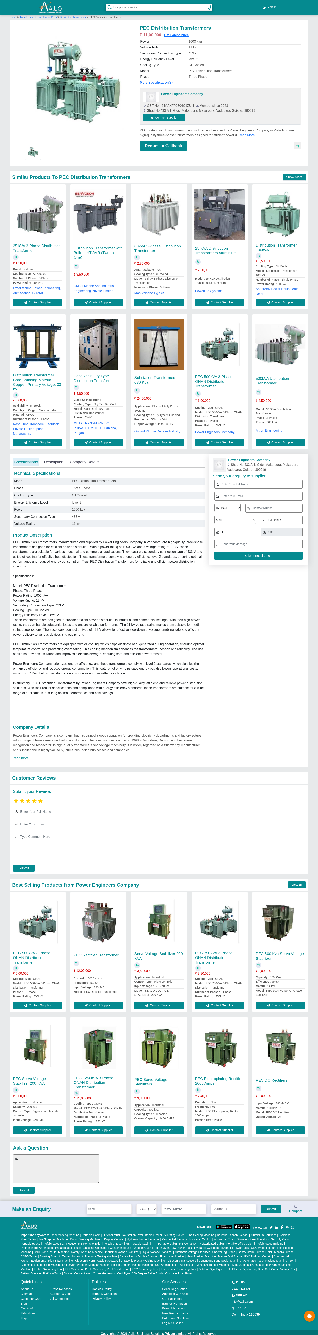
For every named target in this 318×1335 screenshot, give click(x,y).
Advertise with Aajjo (175, 1291)
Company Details (84, 459)
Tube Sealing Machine (200, 1232)
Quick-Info (27, 1306)
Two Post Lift (186, 1262)
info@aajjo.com (242, 1299)
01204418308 (241, 1286)
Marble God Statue (230, 1254)
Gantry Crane (246, 1249)
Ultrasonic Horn (85, 1258)
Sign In (270, 6)
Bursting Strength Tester (55, 1254)
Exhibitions (28, 1311)
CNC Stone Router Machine (51, 1249)
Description (53, 459)
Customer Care (31, 1296)
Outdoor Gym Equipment (214, 1267)
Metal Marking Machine (201, 1254)
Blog (24, 1301)
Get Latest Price (176, 32)
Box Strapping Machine (53, 1237)
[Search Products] (108, 6)
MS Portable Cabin (137, 1241)
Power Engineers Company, (215, 429)
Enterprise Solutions (175, 1316)
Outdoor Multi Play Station (119, 1232)
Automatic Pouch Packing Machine (265, 1258)
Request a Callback (163, 143)
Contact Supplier (166, 115)
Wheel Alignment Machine (213, 1262)
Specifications (26, 459)
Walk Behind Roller (150, 1232)
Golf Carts (271, 1267)
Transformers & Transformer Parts (38, 14)
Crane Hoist (264, 1249)
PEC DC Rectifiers (271, 1078)
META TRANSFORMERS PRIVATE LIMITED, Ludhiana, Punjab (95, 425)
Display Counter (114, 1237)
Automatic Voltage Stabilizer (192, 1249)
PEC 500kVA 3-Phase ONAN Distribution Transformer (213, 379)
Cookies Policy (102, 1286)
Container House (120, 1245)
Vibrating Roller (174, 1232)
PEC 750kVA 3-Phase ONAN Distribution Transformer (213, 955)
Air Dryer (69, 1262)
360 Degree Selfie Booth (147, 1271)
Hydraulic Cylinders (206, 1245)
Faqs (24, 1316)
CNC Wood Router (263, 1245)
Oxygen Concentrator (77, 1271)
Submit (24, 865)
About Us (27, 1286)
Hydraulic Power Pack (235, 1245)
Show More (294, 174)
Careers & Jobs (60, 1291)
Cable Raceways (107, 1258)
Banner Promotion (174, 1301)
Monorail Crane (284, 1249)
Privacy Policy (101, 1296)
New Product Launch (176, 1311)
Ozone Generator (104, 1271)
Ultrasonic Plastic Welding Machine (143, 1258)
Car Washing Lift (165, 1262)
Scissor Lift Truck (224, 1237)
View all (296, 882)
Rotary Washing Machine (87, 1249)
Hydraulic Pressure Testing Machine (94, 1254)
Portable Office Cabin (239, 1241)
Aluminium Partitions (264, 1232)
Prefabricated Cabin (211, 1241)
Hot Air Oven (162, 1245)
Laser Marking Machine (65, 1232)
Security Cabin (280, 1237)
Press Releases (61, 1286)
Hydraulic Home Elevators (143, 1237)
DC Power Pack (182, 1245)
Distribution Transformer (73, 14)
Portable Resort (113, 1241)
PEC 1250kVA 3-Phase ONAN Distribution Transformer (93, 1080)
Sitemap (26, 1291)
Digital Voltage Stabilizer (157, 1249)
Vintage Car (287, 1267)
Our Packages (172, 1296)
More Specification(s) (156, 80)
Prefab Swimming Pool (48, 1267)
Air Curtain (264, 1254)
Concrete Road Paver (179, 1271)
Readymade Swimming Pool (178, 1267)
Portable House (30, 1241)
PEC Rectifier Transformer (96, 953)
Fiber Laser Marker (172, 1254)
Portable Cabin (91, 1232)
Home (13, 14)
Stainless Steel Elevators (253, 1237)
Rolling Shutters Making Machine (132, 1262)
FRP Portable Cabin (164, 1241)
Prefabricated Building (269, 1241)
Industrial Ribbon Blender (232, 1232)
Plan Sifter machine (60, 1258)
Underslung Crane (223, 1249)
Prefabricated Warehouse (37, 1245)
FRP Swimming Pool (78, 1267)
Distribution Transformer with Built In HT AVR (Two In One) (98, 250)
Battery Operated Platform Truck (41, 1271)
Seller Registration (174, 1286)
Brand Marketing (173, 1306)
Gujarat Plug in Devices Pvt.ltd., (157, 429)
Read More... (247, 132)
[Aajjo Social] (271, 1224)
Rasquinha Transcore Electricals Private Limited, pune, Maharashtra (36, 426)
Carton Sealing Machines (86, 1237)
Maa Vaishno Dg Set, (149, 290)
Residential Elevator (174, 1237)
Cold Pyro (123, 1271)
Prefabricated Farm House (59, 1241)
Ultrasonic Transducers (181, 1258)
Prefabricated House (68, 1245)
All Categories (59, 1296)
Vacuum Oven (142, 1245)
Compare (296, 1206)
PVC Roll (250, 1254)
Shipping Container (95, 1245)
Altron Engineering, (269, 428)
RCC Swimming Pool (145, 1267)
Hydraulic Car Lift (200, 1237)
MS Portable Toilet (89, 1241)
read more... (22, 755)
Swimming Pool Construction (111, 1267)
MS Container (188, 1241)
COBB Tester (29, 1254)
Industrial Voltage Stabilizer (122, 1249)
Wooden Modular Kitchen (93, 1262)
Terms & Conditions (105, 1291)
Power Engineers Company (182, 91)
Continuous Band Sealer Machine (220, 1258)
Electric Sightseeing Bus (247, 1267)
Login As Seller (172, 1320)
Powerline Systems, (209, 288)
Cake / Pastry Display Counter (139, 1254)
